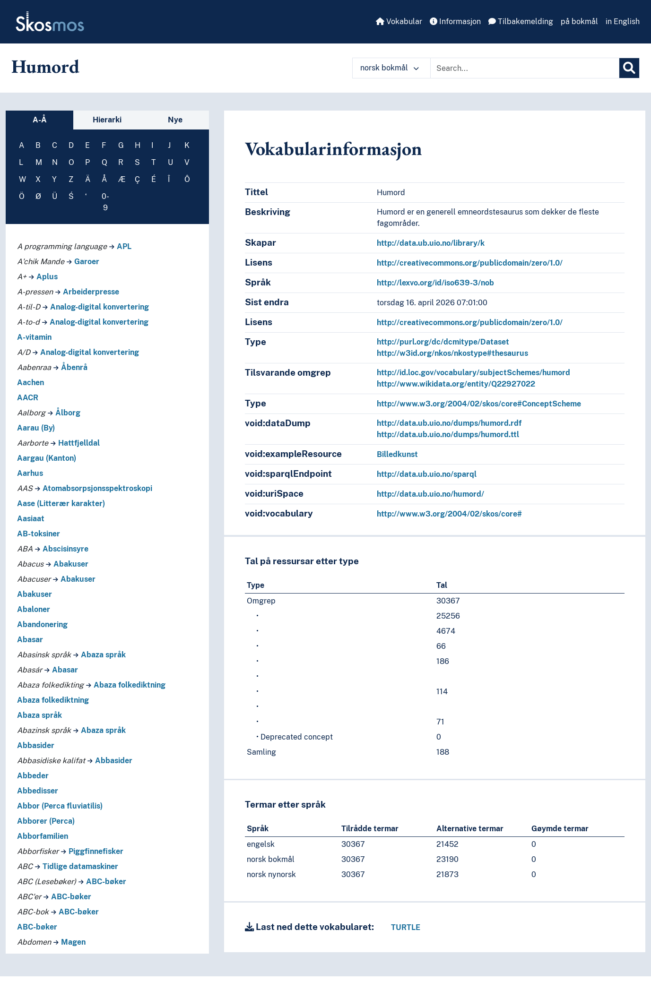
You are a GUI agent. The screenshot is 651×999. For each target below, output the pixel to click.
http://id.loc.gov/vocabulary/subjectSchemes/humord (473, 372)
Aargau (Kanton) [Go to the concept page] (46, 458)
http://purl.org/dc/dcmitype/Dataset (443, 341)
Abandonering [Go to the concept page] (42, 624)
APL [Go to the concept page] (124, 246)
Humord (45, 66)
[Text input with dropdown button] (524, 68)
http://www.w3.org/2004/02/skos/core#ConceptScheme (479, 403)
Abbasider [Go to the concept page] (35, 745)
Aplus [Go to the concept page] (47, 276)
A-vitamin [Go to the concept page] (34, 337)
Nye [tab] (175, 119)
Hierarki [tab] (107, 119)
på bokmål (579, 21)
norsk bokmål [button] (389, 67)
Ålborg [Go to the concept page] (67, 412)
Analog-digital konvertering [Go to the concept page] (99, 306)
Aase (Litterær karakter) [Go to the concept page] (61, 503)
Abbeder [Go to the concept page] (33, 775)
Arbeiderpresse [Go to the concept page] (91, 291)
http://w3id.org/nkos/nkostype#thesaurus (452, 353)
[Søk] (629, 68)
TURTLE (405, 927)
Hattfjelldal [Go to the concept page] (79, 443)
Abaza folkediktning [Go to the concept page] (129, 684)
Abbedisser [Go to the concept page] (37, 790)
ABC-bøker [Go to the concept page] (106, 881)
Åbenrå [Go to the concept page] (74, 367)
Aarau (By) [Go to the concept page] (36, 427)
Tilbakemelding (520, 21)
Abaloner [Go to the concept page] (33, 609)
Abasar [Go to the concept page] (30, 639)
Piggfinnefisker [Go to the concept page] (96, 851)
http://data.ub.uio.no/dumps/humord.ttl (448, 434)
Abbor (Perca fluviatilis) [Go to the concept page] (60, 805)
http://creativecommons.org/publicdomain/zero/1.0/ (470, 262)
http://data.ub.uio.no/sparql (427, 474)
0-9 (105, 202)
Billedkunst (397, 454)
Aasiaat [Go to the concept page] (30, 518)
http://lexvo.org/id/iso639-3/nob (435, 282)
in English (623, 21)
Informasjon (455, 21)
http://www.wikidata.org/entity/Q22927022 (456, 383)
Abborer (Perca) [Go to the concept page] (46, 821)
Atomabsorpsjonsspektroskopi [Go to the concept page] (97, 488)
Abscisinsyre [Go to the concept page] (65, 548)
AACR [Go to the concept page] (27, 397)
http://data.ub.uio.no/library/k (431, 243)
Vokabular (399, 21)
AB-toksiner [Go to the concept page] (38, 533)
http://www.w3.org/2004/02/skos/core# (449, 513)
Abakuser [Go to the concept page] (70, 564)
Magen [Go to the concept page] (73, 942)
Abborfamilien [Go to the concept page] (42, 836)
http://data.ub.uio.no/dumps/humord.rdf (449, 423)
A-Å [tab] (40, 119)
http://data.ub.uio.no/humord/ (430, 494)
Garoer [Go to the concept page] (86, 261)
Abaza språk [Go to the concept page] (103, 654)
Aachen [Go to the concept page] (30, 382)
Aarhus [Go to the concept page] (30, 473)
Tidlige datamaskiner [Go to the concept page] (80, 866)
